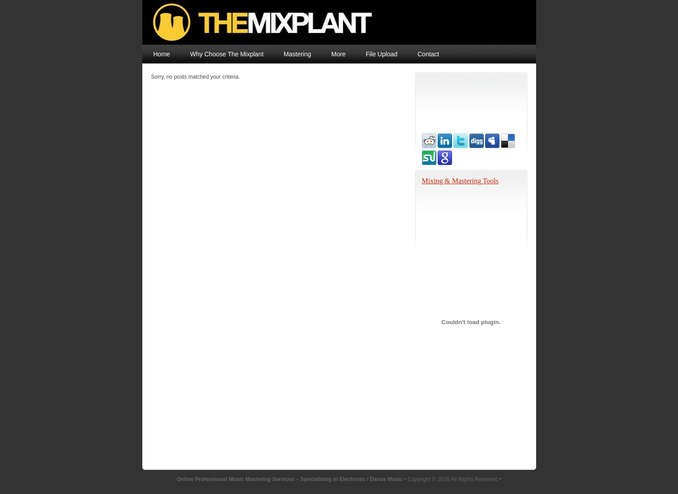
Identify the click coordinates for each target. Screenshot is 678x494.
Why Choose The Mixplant (227, 54)
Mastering (297, 54)
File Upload (381, 54)
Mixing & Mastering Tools (460, 181)
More (338, 54)
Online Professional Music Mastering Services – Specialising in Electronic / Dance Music (324, 22)
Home (162, 54)
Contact (428, 54)
